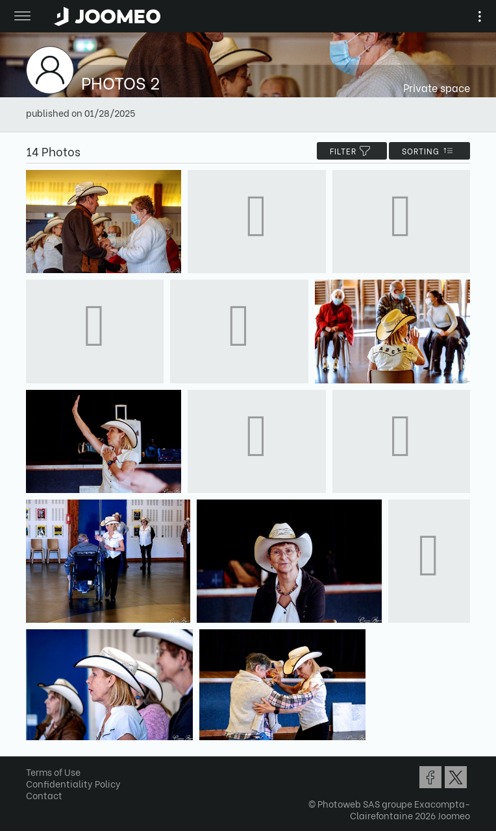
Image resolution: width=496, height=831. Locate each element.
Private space (436, 87)
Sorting (429, 150)
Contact (44, 795)
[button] (34, 764)
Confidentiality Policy (73, 783)
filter (352, 150)
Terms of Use (53, 771)
